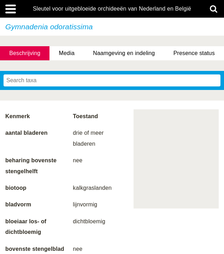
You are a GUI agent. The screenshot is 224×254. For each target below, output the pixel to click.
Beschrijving (24, 53)
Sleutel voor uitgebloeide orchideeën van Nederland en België (112, 9)
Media (67, 53)
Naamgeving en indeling (124, 53)
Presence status (194, 53)
